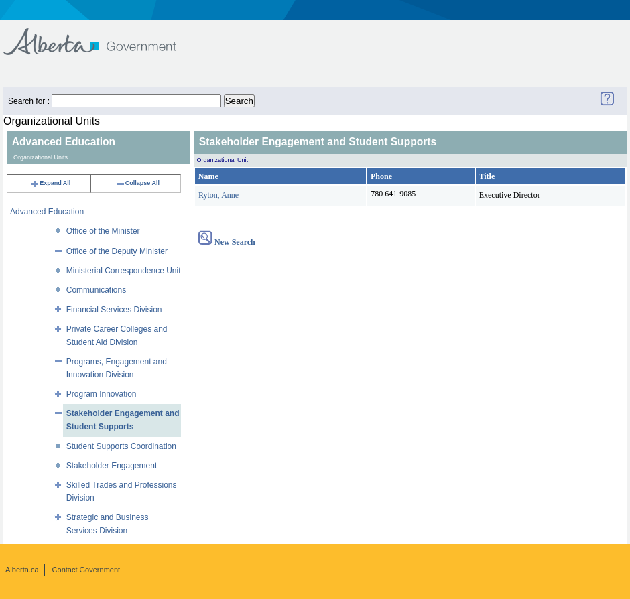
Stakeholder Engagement (111, 465)
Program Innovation (101, 394)
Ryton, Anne (218, 195)
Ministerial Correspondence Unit (123, 270)
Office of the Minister (103, 231)
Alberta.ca (22, 569)
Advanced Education (47, 211)
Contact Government (86, 569)
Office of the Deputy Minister (117, 251)
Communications (96, 290)
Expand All (50, 183)
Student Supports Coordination (121, 446)
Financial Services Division (114, 309)
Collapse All (138, 183)
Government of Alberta (101, 35)
